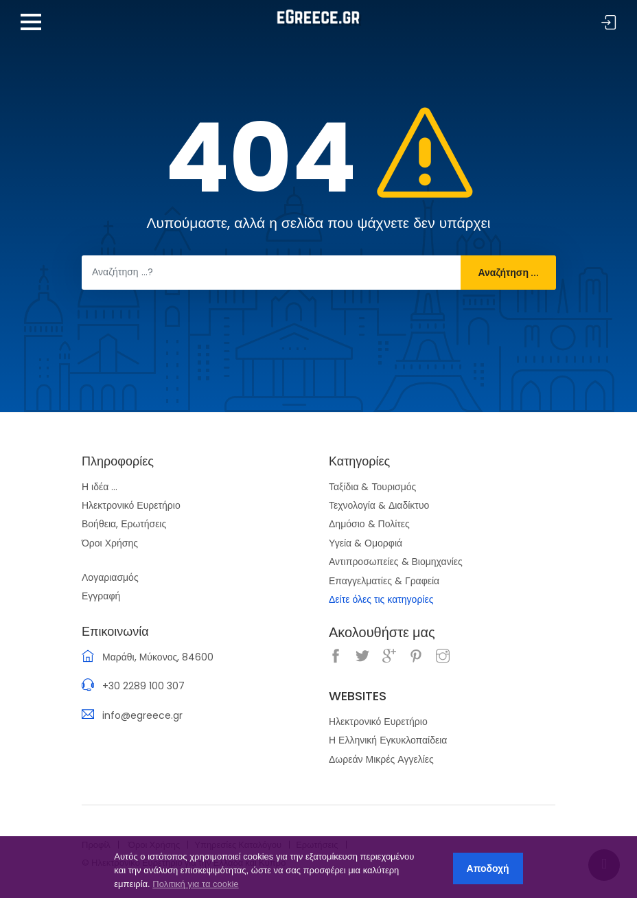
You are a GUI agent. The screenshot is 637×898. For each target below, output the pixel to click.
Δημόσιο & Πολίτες (369, 524)
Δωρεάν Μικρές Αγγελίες (381, 759)
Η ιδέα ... (99, 487)
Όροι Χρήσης (110, 543)
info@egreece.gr (142, 715)
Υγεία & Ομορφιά (365, 543)
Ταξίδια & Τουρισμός (372, 487)
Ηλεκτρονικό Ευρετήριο (131, 505)
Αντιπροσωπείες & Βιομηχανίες (396, 561)
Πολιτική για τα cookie (195, 884)
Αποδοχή (488, 868)
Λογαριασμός (110, 577)
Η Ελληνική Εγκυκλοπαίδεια (388, 740)
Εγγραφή (101, 596)
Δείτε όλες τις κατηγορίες (381, 599)
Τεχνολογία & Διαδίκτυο (379, 505)
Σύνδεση (608, 23)
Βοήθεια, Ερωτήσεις (124, 524)
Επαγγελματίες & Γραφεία (384, 581)
